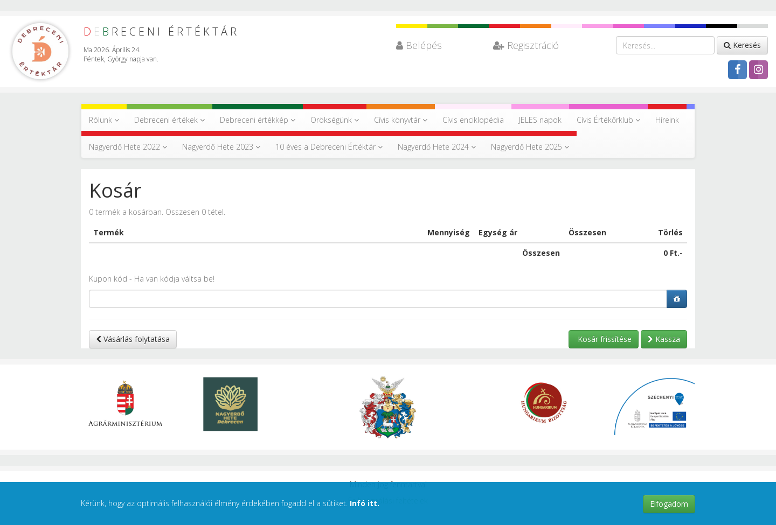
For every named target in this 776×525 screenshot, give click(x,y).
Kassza (664, 339)
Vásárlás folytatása (133, 339)
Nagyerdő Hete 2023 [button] (221, 147)
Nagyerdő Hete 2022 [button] (128, 147)
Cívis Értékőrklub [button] (608, 120)
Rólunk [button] (104, 120)
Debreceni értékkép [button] (257, 120)
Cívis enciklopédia (473, 120)
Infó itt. (364, 503)
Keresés (742, 45)
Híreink (667, 120)
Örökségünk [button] (334, 120)
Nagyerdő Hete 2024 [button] (437, 147)
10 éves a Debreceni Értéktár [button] (329, 147)
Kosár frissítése (604, 339)
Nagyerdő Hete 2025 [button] (530, 147)
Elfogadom (669, 504)
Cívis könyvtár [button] (400, 120)
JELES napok (540, 120)
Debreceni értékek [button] (169, 120)
